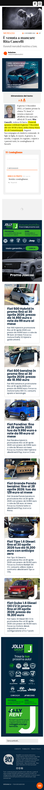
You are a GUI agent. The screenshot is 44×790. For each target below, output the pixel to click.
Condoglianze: (16, 152)
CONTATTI (18, 749)
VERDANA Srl (7, 784)
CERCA (32, 248)
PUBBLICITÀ (26, 749)
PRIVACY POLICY (36, 749)
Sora (40, 784)
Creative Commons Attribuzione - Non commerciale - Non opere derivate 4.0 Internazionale (27, 763)
